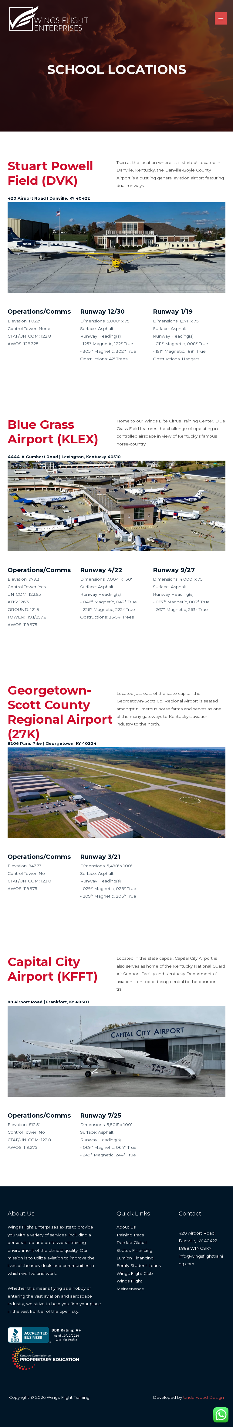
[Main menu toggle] (221, 19)
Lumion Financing (135, 1257)
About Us (126, 1227)
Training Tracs (130, 1234)
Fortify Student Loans (138, 1265)
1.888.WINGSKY (195, 1248)
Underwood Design (203, 1397)
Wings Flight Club (134, 1273)
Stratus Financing (134, 1250)
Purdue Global (131, 1242)
